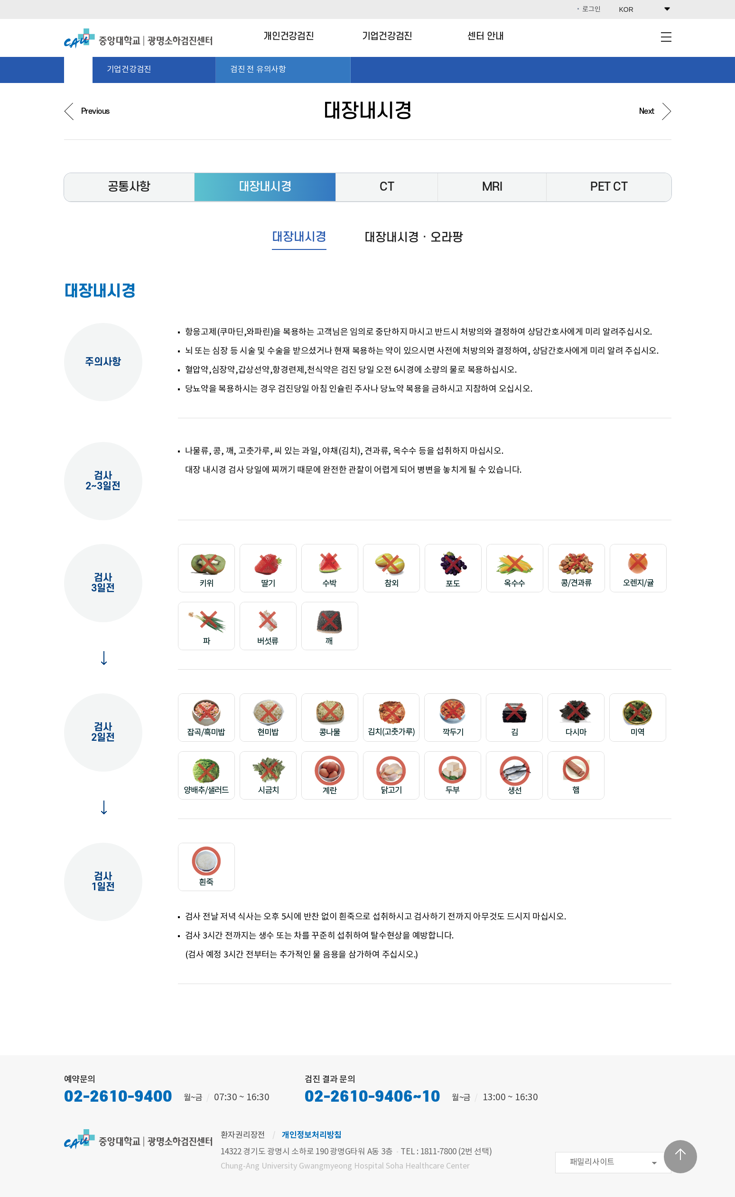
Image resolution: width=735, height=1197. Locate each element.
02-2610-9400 (118, 1097)
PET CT (608, 186)
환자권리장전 (243, 1135)
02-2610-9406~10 (372, 1097)
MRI (492, 186)
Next (646, 111)
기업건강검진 (387, 36)
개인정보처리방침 (312, 1135)
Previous (95, 111)
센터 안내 (485, 36)
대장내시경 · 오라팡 (413, 237)
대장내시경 (265, 186)
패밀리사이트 (592, 1162)
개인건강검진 (288, 36)
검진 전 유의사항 (285, 69)
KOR (626, 9)
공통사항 (129, 186)
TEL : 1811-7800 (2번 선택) (446, 1152)
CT (387, 186)
